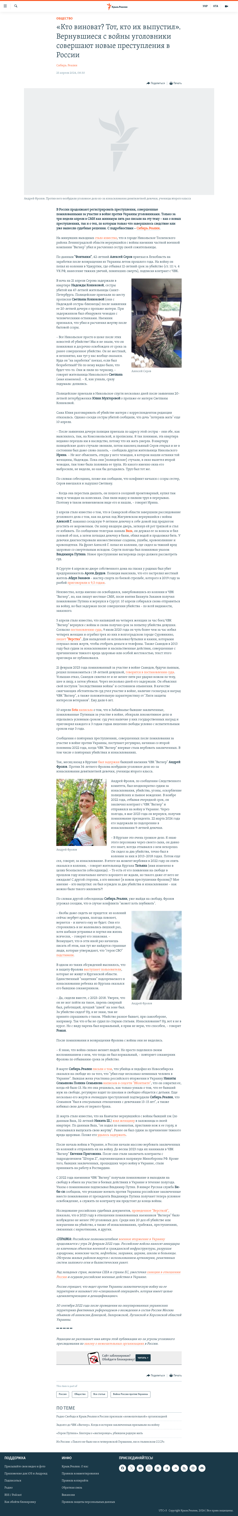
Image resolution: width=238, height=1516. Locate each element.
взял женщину (124, 1121)
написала (83, 710)
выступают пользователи (102, 969)
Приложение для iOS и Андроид (25, 1473)
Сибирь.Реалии (148, 228)
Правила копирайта (75, 1480)
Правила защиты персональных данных (88, 1502)
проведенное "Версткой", (150, 1211)
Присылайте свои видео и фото (24, 1466)
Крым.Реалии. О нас (75, 1466)
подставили (65, 955)
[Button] (156, 83)
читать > (143, 1357)
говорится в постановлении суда (150, 672)
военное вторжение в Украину (141, 1239)
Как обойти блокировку (20, 1502)
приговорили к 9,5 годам (86, 583)
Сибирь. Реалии (66, 65)
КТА (215, 6)
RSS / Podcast (13, 1495)
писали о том (102, 1069)
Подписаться (12, 1480)
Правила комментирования (80, 1473)
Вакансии (68, 1495)
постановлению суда (86, 630)
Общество (64, 18)
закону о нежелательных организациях (114, 1344)
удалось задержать (112, 1135)
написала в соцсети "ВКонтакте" (127, 1083)
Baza (129, 531)
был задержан (109, 762)
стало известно (106, 238)
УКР (205, 6)
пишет (68, 639)
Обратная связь (72, 1487)
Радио (8, 1487)
